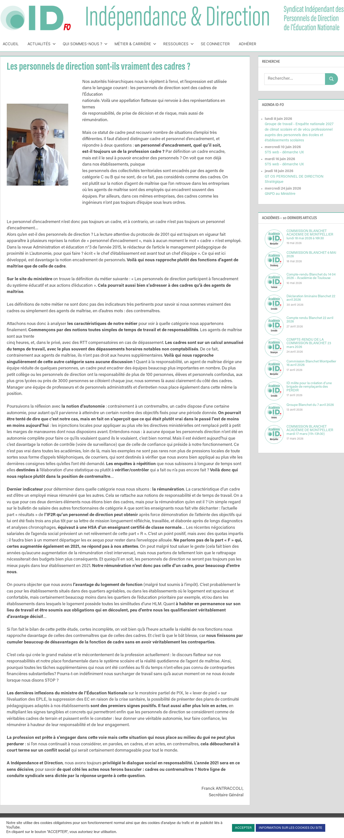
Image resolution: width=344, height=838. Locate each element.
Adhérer (247, 43)
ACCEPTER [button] (243, 828)
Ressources (178, 43)
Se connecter (215, 43)
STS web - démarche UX (284, 152)
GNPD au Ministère (280, 194)
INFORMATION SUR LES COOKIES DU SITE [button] (290, 828)
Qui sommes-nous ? (85, 43)
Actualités (42, 43)
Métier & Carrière (135, 43)
